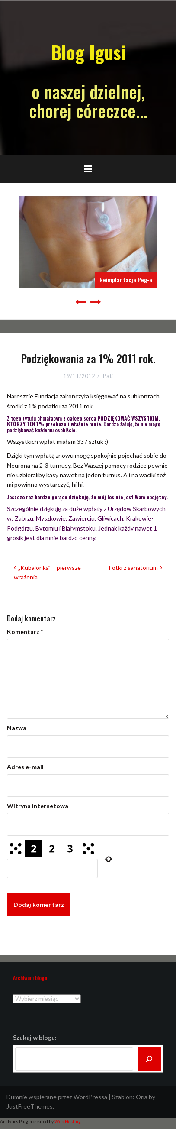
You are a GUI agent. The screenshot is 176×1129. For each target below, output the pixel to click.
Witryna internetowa (37, 805)
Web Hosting (67, 1121)
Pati (108, 375)
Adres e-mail (25, 766)
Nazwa (16, 727)
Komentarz (25, 631)
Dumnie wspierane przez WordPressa (56, 1096)
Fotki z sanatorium (133, 567)
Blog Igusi (88, 52)
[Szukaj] (149, 1059)
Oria (141, 1096)
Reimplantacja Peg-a (125, 279)
